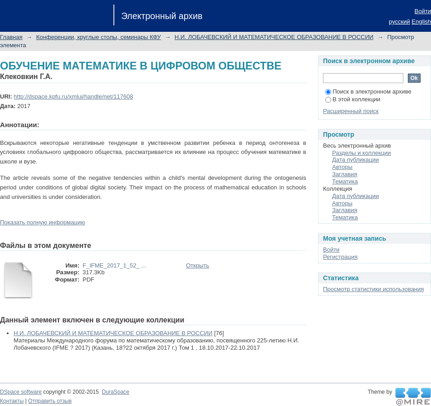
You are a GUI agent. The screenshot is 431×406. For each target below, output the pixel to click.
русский (399, 21)
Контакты (12, 401)
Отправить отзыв (50, 401)
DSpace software (21, 392)
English (421, 21)
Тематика (345, 181)
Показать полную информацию (42, 222)
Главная (11, 37)
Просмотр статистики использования (373, 289)
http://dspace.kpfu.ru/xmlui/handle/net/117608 (73, 96)
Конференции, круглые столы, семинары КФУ (98, 37)
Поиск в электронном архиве (368, 91)
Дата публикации (355, 159)
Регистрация (340, 256)
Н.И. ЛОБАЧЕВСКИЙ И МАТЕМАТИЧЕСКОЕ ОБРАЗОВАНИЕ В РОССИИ (274, 37)
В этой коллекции (352, 99)
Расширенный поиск (350, 111)
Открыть (197, 265)
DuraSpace (115, 392)
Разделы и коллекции (361, 152)
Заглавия (345, 174)
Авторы (342, 166)
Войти (423, 11)
